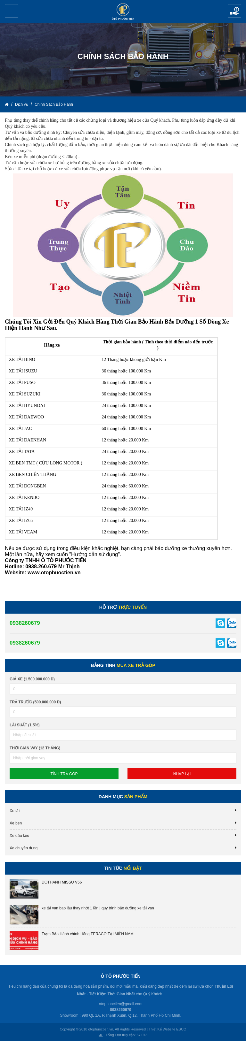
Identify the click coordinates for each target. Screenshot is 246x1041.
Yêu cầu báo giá (234, 11)
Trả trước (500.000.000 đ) (35, 702)
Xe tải (15, 810)
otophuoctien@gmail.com (121, 1004)
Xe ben (16, 823)
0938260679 (25, 623)
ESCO (181, 1029)
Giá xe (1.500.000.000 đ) (32, 679)
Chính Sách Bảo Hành (54, 104)
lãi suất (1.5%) (24, 725)
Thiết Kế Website (162, 1029)
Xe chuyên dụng (23, 848)
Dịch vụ (22, 104)
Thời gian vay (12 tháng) (35, 748)
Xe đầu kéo (19, 835)
